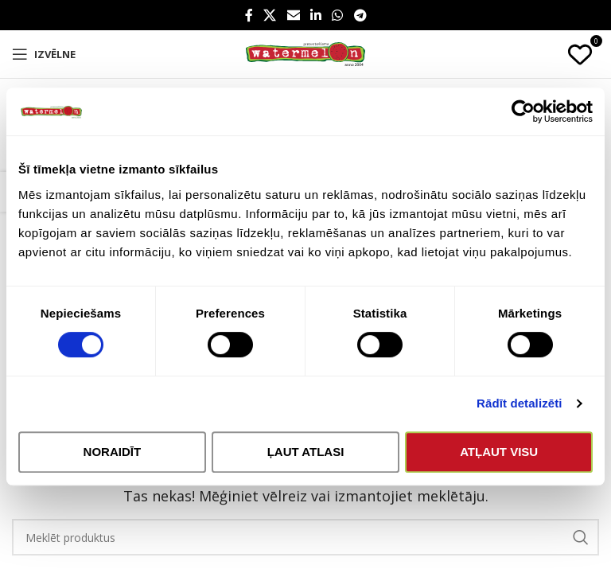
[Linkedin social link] (315, 15)
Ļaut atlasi (305, 451)
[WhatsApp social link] (337, 15)
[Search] (305, 537)
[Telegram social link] (360, 15)
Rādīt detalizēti (519, 403)
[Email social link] (293, 15)
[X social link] (270, 15)
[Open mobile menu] (44, 54)
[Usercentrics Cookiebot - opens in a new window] (523, 111)
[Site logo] (305, 52)
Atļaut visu (499, 451)
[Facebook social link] (249, 15)
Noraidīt (113, 451)
